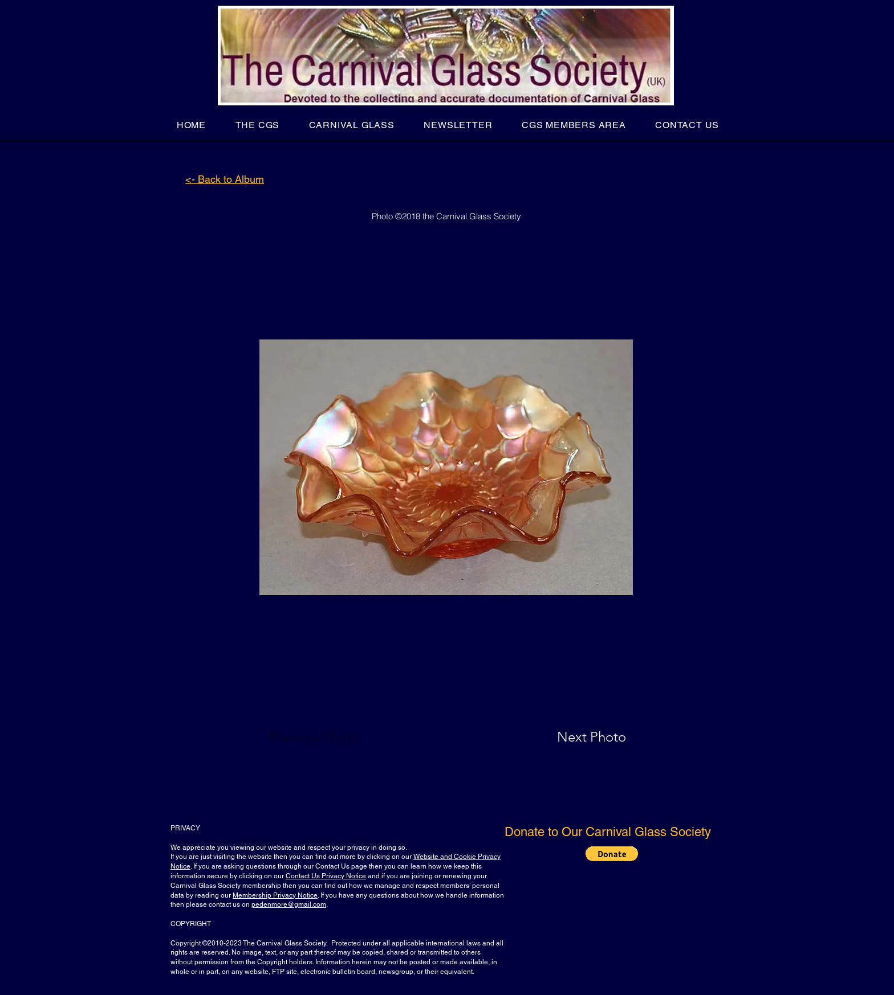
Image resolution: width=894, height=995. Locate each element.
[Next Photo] (569, 737)
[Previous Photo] (330, 737)
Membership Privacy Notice (275, 895)
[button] (257, 125)
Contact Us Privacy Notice (326, 876)
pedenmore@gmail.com (288, 904)
